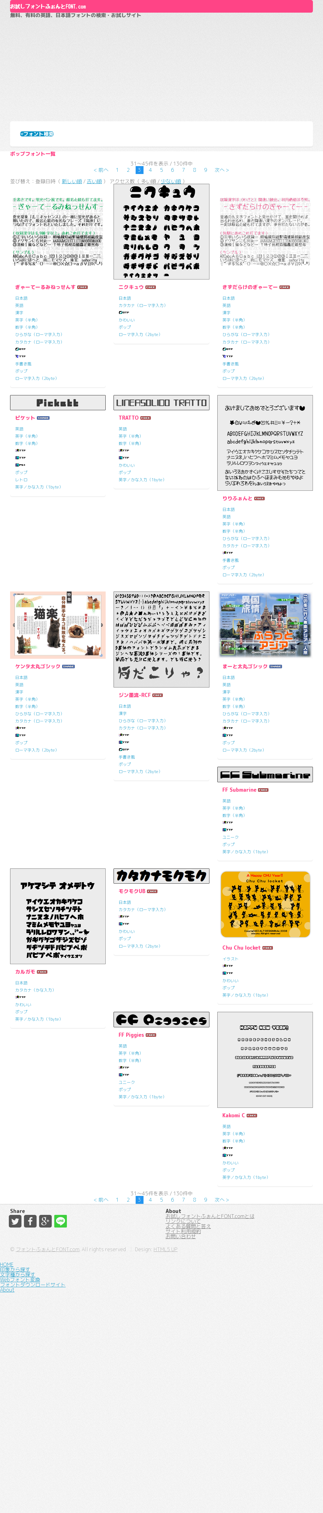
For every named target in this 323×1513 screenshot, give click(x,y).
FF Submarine (32, 943)
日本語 (21, 401)
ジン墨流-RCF (135, 812)
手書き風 (23, 467)
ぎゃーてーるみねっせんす (45, 390)
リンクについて (183, 1423)
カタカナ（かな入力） (139, 1042)
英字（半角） (27, 423)
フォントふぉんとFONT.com (115, 1496)
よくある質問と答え (188, 1434)
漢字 (19, 416)
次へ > (221, 265)
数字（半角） (27, 431)
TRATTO (129, 521)
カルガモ (129, 1024)
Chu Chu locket (34, 1211)
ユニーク (23, 991)
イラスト (23, 1223)
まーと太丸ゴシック (245, 784)
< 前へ (101, 265)
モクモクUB (235, 943)
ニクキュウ (131, 390)
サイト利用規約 (183, 1446)
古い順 (94, 281)
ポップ (21, 474)
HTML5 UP (233, 1496)
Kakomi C (233, 1235)
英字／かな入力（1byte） (39, 590)
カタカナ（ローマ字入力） (39, 445)
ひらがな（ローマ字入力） (39, 438)
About (161, 27)
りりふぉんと (237, 601)
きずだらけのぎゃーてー (250, 390)
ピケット (25, 521)
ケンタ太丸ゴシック (38, 784)
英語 (19, 408)
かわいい (127, 423)
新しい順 (72, 281)
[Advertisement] (161, 115)
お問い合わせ (181, 1457)
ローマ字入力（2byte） (37, 481)
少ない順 (171, 281)
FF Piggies (131, 1155)
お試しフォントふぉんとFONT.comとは (210, 1411)
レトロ (21, 583)
